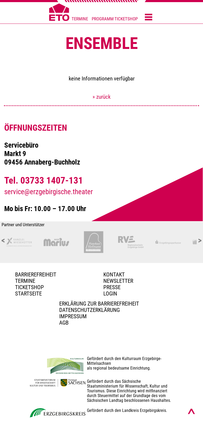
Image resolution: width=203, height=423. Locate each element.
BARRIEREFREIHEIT (35, 274)
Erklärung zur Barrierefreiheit (99, 304)
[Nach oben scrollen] (191, 411)
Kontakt (114, 274)
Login (110, 293)
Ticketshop (29, 287)
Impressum (73, 316)
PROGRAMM (103, 18)
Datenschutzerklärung (89, 310)
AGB (63, 323)
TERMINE (80, 18)
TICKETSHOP (126, 18)
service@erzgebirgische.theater (48, 192)
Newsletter (118, 281)
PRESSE (112, 287)
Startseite (28, 293)
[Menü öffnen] (148, 17)
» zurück (101, 97)
